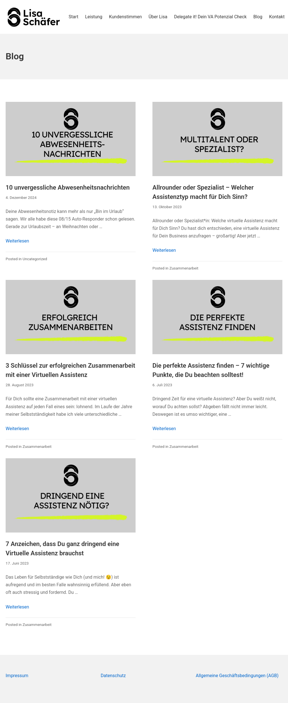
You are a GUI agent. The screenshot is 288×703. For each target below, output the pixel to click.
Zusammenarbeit (183, 268)
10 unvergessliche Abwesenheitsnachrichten (68, 187)
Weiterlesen (17, 241)
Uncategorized (34, 259)
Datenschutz (113, 675)
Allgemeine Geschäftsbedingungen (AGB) (237, 675)
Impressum (17, 675)
